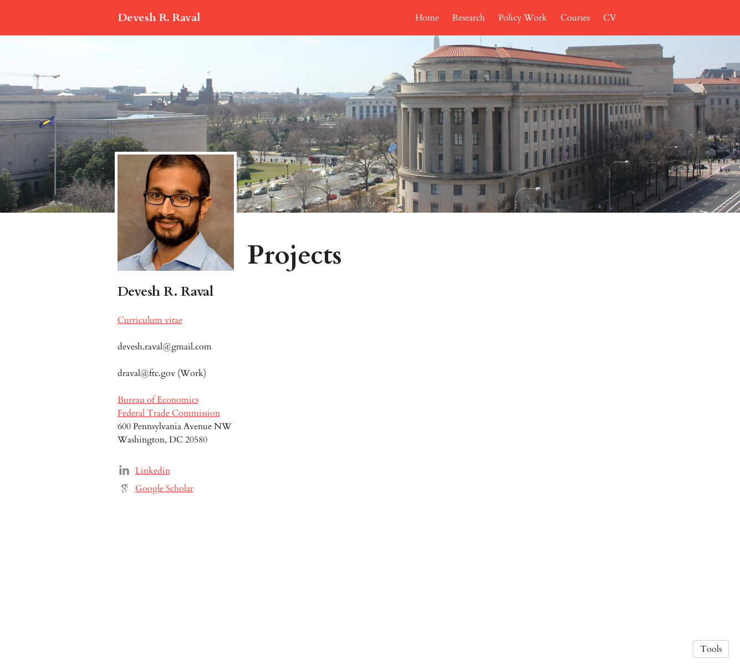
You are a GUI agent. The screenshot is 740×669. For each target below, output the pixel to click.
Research (468, 18)
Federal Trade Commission (169, 413)
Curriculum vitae (150, 320)
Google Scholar (164, 488)
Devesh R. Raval (159, 17)
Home (427, 18)
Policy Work (522, 18)
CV (609, 18)
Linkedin (152, 471)
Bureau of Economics (158, 400)
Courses (575, 18)
